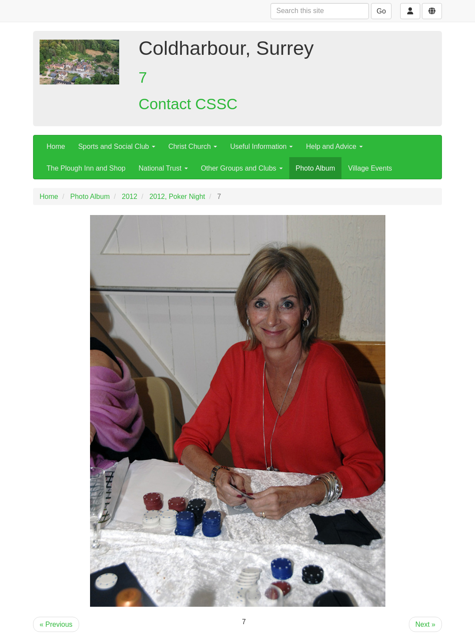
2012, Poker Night (177, 196)
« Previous (56, 624)
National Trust (162, 168)
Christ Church (192, 146)
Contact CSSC (188, 103)
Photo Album (315, 168)
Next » (425, 624)
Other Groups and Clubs (242, 168)
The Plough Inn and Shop (86, 168)
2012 (129, 196)
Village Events (370, 168)
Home (56, 146)
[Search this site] (320, 11)
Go (381, 11)
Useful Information (261, 146)
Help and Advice (334, 146)
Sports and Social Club (116, 146)
